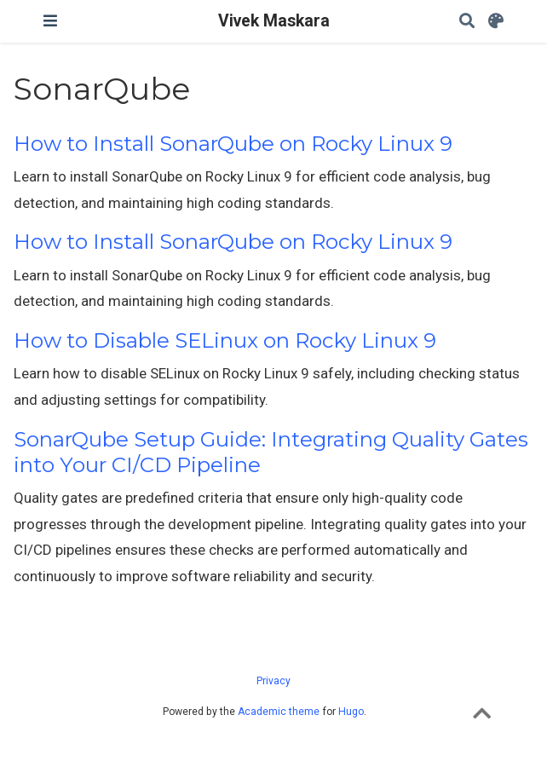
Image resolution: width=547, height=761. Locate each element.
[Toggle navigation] (50, 20)
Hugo (351, 712)
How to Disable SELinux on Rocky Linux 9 (225, 340)
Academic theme (279, 712)
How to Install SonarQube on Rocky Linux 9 (233, 143)
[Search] (467, 22)
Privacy (273, 681)
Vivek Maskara (274, 21)
